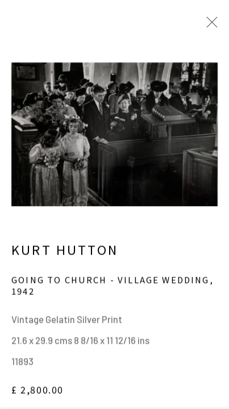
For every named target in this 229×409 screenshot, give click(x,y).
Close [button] (209, 25)
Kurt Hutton (64, 253)
